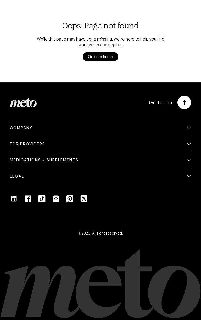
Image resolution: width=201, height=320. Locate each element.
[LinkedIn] (14, 200)
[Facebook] (28, 200)
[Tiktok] (42, 200)
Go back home (100, 56)
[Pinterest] (70, 200)
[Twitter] (84, 200)
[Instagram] (56, 200)
